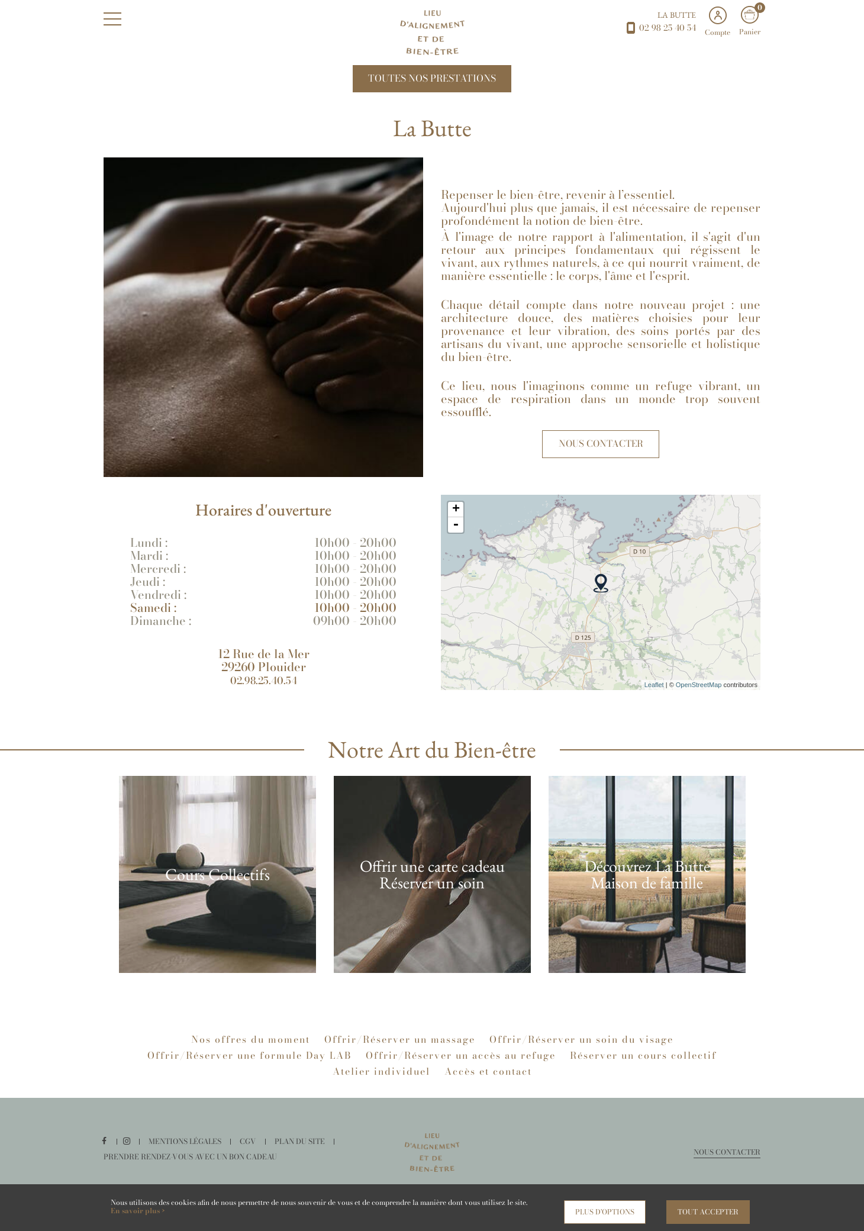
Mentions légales (189, 1147)
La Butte (676, 15)
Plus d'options (604, 1211)
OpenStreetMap (699, 690)
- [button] (456, 531)
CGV (251, 1147)
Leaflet (654, 690)
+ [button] (456, 516)
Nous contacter (601, 450)
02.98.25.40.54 (263, 686)
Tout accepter (708, 1211)
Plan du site (302, 1147)
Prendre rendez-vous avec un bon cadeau (188, 1162)
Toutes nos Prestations (432, 82)
